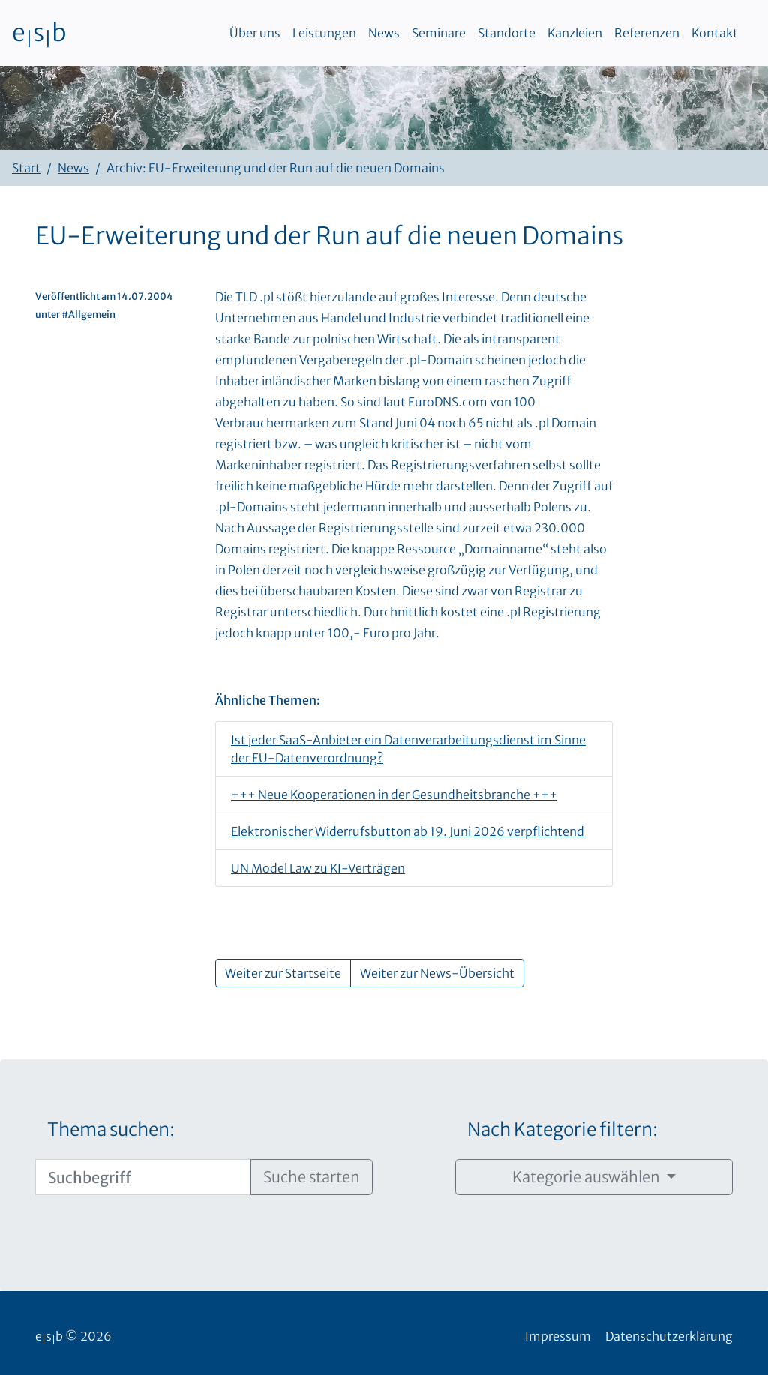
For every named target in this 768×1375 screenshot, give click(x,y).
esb (39, 32)
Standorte (507, 32)
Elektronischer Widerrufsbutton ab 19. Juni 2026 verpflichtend (407, 831)
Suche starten (311, 1176)
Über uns (255, 32)
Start (26, 167)
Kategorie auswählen (587, 1176)
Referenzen (647, 32)
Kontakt (715, 32)
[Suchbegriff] (143, 1177)
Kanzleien (575, 32)
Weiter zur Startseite (283, 973)
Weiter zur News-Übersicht (437, 973)
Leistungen (324, 32)
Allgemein (92, 314)
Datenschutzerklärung (669, 1336)
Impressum (558, 1336)
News (384, 32)
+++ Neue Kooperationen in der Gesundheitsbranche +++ (394, 794)
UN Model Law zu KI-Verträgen (318, 868)
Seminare (439, 32)
